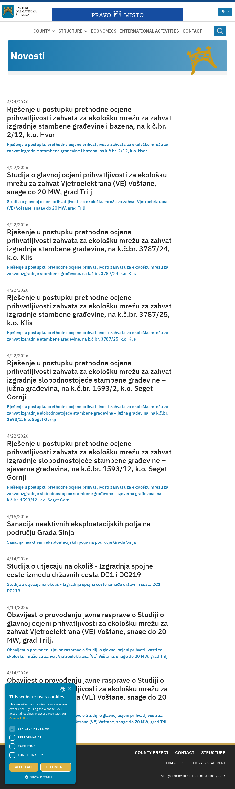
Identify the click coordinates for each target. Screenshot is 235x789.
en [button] (223, 11)
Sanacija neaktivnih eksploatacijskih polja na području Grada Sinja (79, 528)
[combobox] (62, 689)
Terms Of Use (175, 763)
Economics (103, 31)
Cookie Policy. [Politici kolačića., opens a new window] (19, 718)
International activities (149, 31)
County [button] (41, 31)
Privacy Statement (209, 763)
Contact (192, 31)
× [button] (69, 689)
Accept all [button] (24, 767)
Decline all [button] (55, 767)
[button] (40, 777)
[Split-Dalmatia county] (19, 12)
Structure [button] (70, 31)
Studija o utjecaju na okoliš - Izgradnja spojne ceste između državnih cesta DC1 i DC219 (80, 570)
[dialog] (40, 733)
